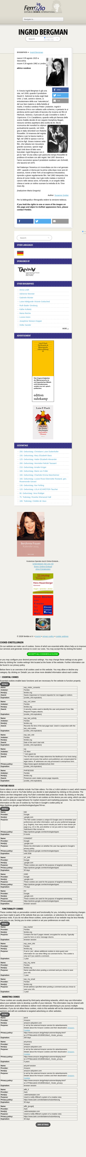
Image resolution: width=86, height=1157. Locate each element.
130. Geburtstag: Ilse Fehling (31, 485)
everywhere (49, 37)
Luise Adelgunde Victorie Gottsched (34, 301)
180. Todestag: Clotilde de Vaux (32, 501)
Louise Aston (24, 317)
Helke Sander (25, 325)
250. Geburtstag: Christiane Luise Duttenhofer (39, 451)
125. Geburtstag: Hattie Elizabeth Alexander (38, 459)
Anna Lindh (24, 290)
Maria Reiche (25, 313)
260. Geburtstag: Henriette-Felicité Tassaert (38, 463)
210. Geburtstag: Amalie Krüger (32, 467)
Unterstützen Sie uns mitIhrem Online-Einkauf (43, 566)
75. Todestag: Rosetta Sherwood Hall (35, 497)
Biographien (22, 52)
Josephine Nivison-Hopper (30, 321)
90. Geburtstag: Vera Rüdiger (31, 493)
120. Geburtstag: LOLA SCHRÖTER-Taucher (38, 489)
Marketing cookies (10, 996)
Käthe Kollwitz (25, 309)
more (64, 328)
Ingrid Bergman (36, 52)
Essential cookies (9, 677)
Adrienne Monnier (27, 294)
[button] (60, 89)
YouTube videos (7, 785)
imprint (38, 636)
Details (5, 684)
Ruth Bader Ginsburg (28, 305)
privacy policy (48, 636)
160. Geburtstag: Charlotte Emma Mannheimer (39, 475)
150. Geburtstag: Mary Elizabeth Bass (35, 455)
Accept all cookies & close (43, 654)
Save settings (43, 1124)
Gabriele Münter (26, 298)
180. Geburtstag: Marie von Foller (33, 471)
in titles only (49, 40)
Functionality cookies (11, 908)
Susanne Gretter (62, 195)
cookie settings (62, 636)
